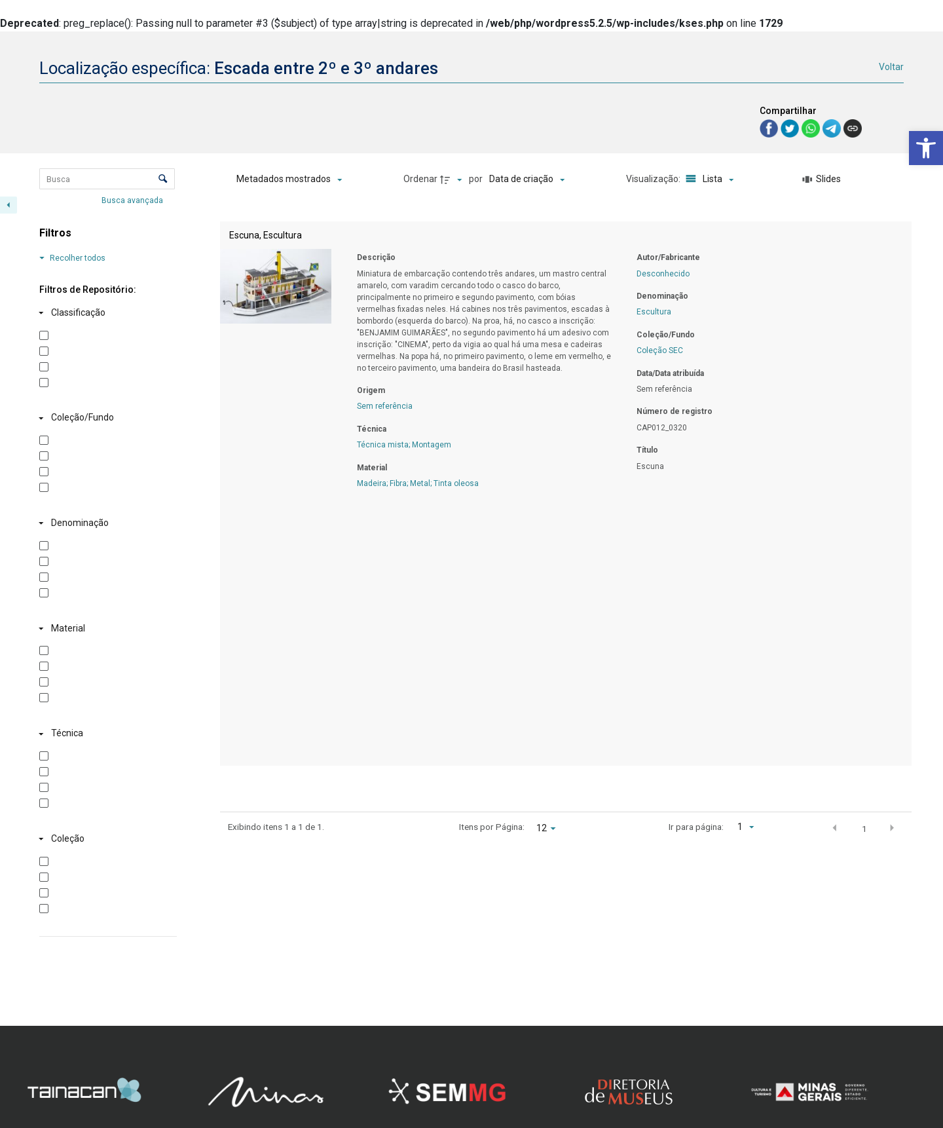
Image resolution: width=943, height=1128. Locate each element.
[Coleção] (105, 839)
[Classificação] (105, 313)
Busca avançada (133, 199)
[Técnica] (105, 734)
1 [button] (864, 828)
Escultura (654, 311)
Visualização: (654, 179)
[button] (926, 148)
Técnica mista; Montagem (404, 444)
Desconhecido (663, 273)
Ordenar (420, 179)
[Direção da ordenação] (452, 179)
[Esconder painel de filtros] (8, 205)
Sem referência (385, 406)
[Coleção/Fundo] (105, 418)
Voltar (891, 67)
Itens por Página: (492, 826)
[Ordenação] (527, 179)
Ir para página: (696, 826)
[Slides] (822, 179)
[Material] (105, 628)
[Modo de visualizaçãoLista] (707, 179)
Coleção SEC (660, 350)
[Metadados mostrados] (289, 179)
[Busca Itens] (107, 178)
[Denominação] (105, 523)
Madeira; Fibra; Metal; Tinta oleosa (418, 483)
